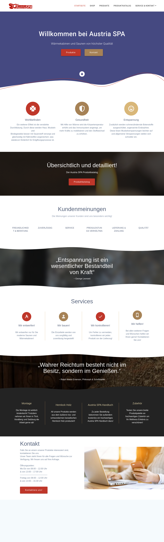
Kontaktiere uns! (33, 490)
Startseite (80, 6)
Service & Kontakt (145, 6)
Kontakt (94, 52)
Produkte (104, 6)
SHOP (92, 6)
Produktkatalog (122, 6)
